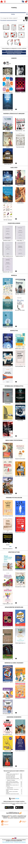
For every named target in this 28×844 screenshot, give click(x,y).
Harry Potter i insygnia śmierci (10, 776)
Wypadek (7, 792)
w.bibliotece (6, 816)
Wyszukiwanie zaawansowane (6, 20)
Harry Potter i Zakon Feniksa (10, 777)
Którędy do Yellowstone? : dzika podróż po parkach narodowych (15, 789)
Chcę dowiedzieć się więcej (7, 841)
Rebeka (7, 790)
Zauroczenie (8, 786)
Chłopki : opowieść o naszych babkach (12, 781)
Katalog (13, 14)
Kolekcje (15, 20)
